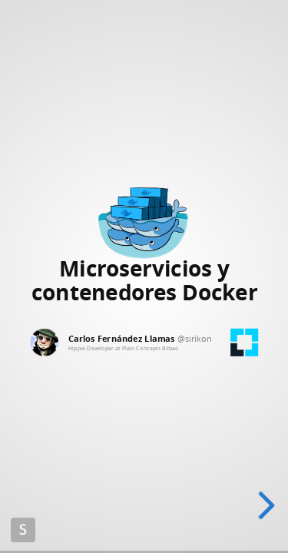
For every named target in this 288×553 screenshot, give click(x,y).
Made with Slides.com (23, 530)
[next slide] (266, 505)
